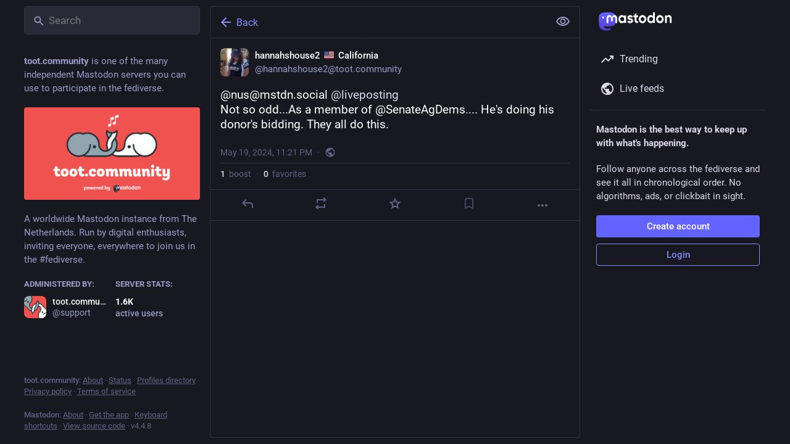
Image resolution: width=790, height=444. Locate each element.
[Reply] (247, 203)
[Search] (112, 20)
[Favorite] (395, 203)
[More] (542, 205)
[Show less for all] (563, 21)
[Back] (378, 22)
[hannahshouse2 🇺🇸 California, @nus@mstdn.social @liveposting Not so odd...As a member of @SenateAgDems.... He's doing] (395, 129)
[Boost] (321, 203)
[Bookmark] (469, 203)
